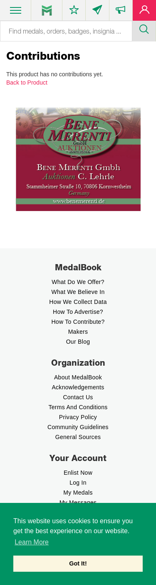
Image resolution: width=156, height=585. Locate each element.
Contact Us (78, 397)
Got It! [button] (78, 563)
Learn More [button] (32, 542)
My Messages (78, 502)
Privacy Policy (78, 417)
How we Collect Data (78, 302)
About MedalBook (78, 377)
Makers (78, 331)
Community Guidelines (78, 427)
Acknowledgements (78, 387)
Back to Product (26, 82)
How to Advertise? (78, 311)
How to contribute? (77, 321)
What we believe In (77, 292)
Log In (78, 482)
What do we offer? (78, 282)
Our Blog (78, 341)
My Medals (77, 492)
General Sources (78, 437)
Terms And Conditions (77, 407)
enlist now (78, 472)
